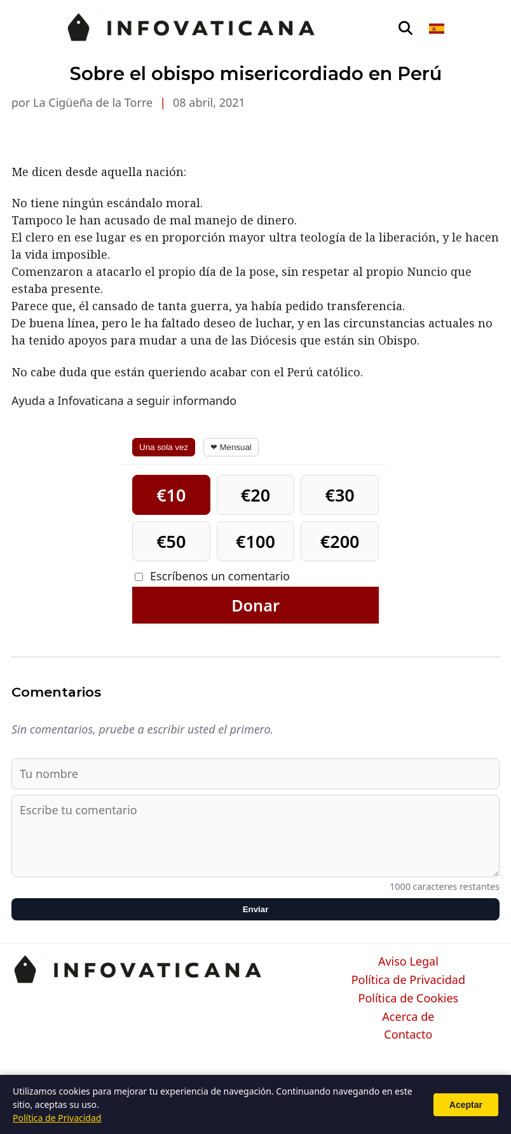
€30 (339, 495)
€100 (255, 541)
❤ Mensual (231, 447)
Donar (255, 605)
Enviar (256, 909)
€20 (255, 495)
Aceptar (465, 1105)
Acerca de (408, 1017)
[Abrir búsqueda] (405, 29)
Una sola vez (163, 447)
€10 (171, 495)
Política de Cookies (408, 998)
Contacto (408, 1034)
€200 (340, 541)
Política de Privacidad (408, 980)
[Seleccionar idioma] (437, 29)
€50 (171, 541)
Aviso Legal (408, 961)
